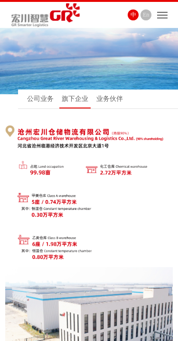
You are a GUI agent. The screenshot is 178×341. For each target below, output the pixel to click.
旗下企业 (75, 98)
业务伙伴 (109, 98)
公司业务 (40, 98)
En (146, 14)
